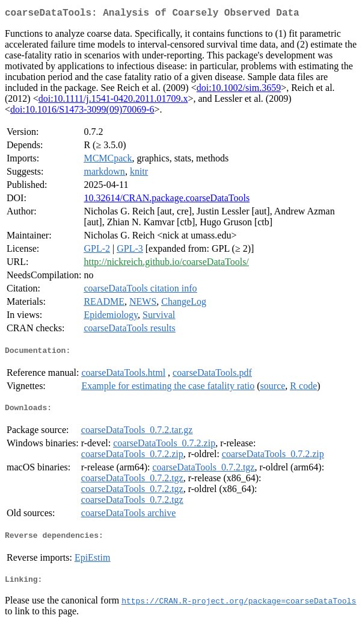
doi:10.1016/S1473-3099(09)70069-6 (82, 112)
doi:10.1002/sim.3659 (239, 90)
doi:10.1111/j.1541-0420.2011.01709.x (113, 101)
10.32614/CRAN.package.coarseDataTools (167, 200)
